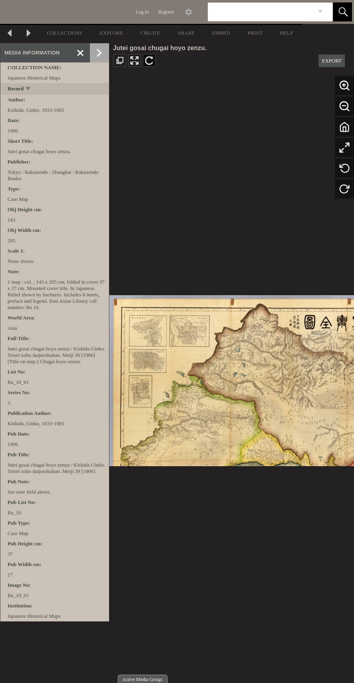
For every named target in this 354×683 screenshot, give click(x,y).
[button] (342, 11)
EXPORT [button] (332, 61)
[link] (320, 12)
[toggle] (28, 89)
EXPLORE (111, 33)
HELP (286, 33)
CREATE (150, 33)
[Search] (261, 12)
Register (166, 12)
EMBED (221, 33)
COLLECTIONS (64, 33)
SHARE (186, 33)
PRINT (255, 33)
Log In (142, 12)
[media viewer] (231, 378)
